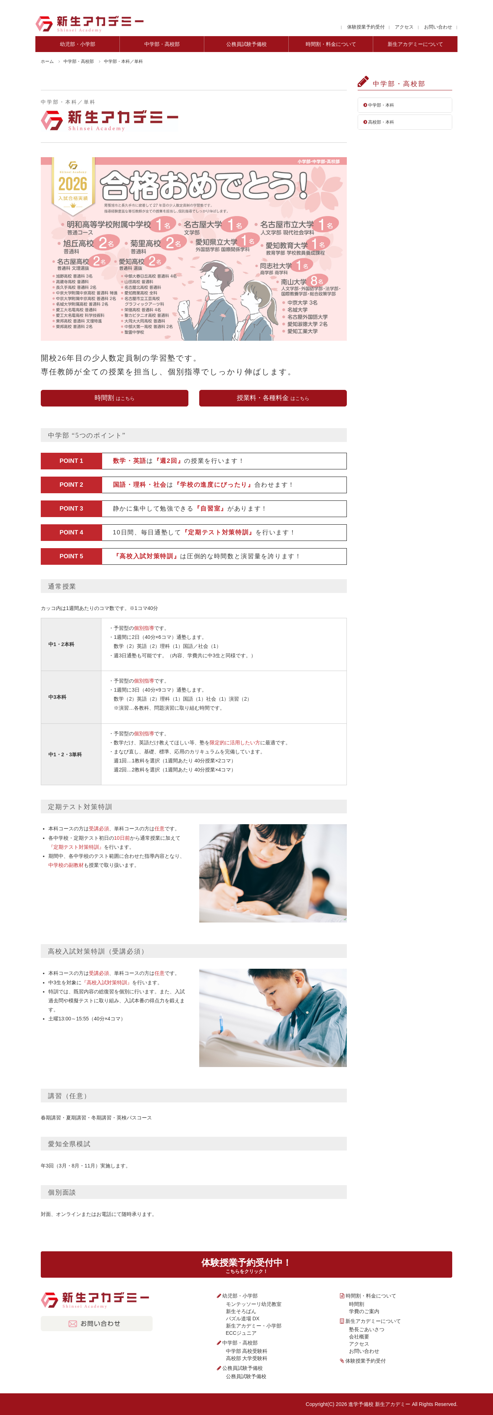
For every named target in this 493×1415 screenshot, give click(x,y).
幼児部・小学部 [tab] (77, 44)
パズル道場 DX (242, 1318)
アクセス (404, 27)
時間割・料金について (371, 1296)
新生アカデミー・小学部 (254, 1326)
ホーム (47, 61)
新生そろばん (241, 1311)
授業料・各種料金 (273, 397)
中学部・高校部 (79, 61)
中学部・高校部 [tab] (162, 44)
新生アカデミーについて (373, 1321)
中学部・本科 (378, 105)
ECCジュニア (241, 1333)
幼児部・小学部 (240, 1296)
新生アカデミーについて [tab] (415, 44)
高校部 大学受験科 (247, 1358)
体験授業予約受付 (366, 27)
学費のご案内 (364, 1311)
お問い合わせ (438, 27)
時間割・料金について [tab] (331, 44)
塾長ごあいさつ (366, 1329)
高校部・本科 (378, 122)
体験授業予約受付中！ (246, 1265)
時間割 (115, 397)
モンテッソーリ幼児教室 (254, 1304)
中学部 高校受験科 (247, 1351)
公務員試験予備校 (242, 1368)
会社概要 (359, 1336)
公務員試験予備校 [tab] (246, 44)
